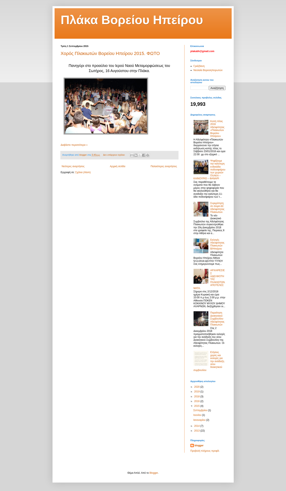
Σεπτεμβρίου (200, 410)
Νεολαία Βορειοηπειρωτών (208, 70)
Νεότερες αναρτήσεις (73, 166)
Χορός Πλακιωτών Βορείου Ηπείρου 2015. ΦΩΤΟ (110, 53)
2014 (197, 426)
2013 (197, 430)
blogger (199, 445)
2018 (197, 396)
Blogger (153, 472)
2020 (197, 386)
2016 (197, 401)
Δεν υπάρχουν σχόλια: (114, 155)
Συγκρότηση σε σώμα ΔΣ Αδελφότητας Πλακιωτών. (217, 207)
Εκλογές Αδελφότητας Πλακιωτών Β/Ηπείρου (217, 244)
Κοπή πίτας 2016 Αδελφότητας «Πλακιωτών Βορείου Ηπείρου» (217, 129)
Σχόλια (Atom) (83, 172)
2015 (197, 406)
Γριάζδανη (199, 66)
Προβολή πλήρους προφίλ (204, 450)
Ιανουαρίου (199, 420)
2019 (197, 391)
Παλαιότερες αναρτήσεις (164, 166)
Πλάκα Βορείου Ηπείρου (132, 20)
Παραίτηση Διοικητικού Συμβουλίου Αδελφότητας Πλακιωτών (217, 318)
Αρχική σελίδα (117, 166)
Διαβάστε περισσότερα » (74, 144)
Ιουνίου (197, 415)
